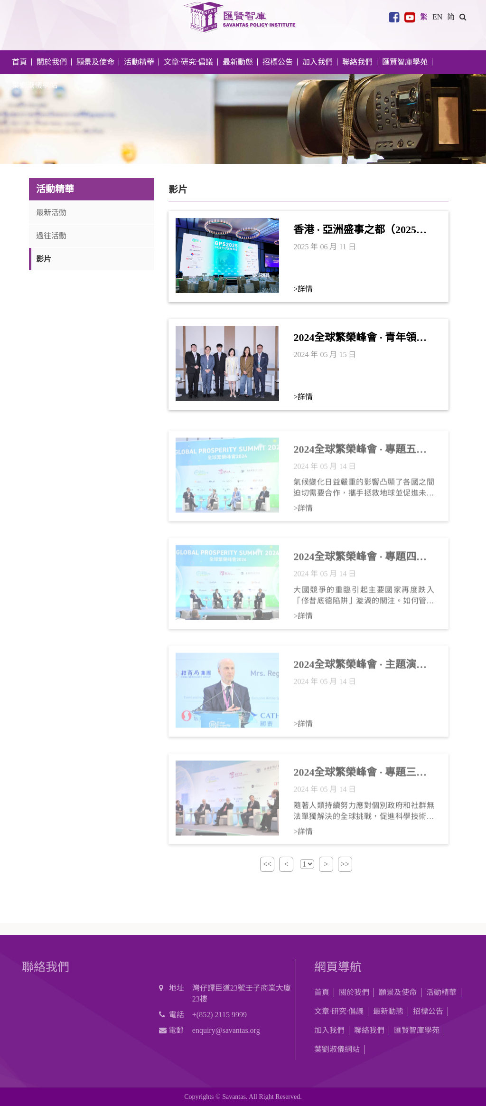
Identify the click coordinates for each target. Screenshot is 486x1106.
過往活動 (51, 236)
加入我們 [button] (317, 62)
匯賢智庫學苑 (405, 62)
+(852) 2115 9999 (219, 1015)
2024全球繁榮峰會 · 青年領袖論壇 (360, 338)
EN (437, 17)
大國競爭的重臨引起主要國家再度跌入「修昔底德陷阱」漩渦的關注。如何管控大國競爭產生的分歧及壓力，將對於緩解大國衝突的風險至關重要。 (363, 600)
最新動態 (388, 1011)
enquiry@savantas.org (226, 1030)
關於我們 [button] (52, 62)
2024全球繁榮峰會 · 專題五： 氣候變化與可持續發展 (360, 454)
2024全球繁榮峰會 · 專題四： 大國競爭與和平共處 (360, 561)
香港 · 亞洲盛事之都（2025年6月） (362, 230)
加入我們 (329, 1030)
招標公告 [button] (277, 62)
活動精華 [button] (139, 62)
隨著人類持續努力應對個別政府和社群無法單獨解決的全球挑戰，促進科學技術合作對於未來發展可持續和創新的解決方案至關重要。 (363, 816)
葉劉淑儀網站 (34, 85)
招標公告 (428, 1011)
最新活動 (51, 212)
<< (267, 864)
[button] (463, 17)
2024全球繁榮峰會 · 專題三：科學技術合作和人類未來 (360, 777)
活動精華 (441, 992)
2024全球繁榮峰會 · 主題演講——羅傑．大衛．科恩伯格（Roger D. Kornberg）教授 (360, 669)
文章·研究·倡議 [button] (188, 62)
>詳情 (303, 289)
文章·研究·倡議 (339, 1011)
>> (345, 864)
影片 (43, 259)
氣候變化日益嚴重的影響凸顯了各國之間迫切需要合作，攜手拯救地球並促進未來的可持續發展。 (363, 493)
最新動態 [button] (238, 62)
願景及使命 (95, 62)
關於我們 (354, 992)
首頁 (19, 62)
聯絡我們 (357, 62)
